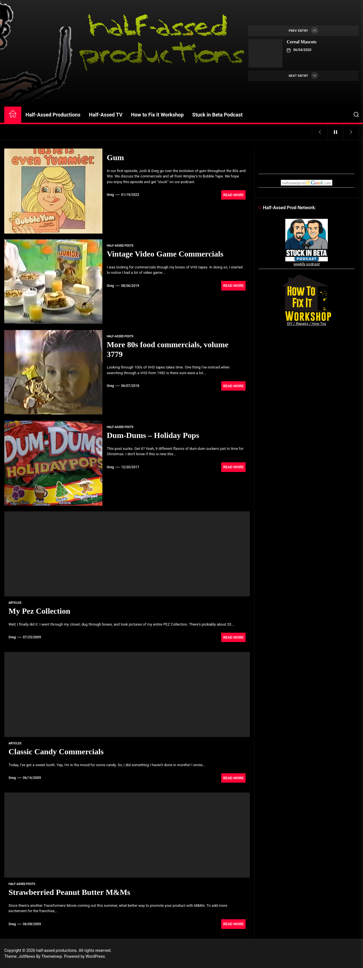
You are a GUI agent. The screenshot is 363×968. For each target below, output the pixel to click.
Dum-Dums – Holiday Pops (153, 435)
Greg (110, 195)
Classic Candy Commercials (56, 751)
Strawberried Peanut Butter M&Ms (69, 892)
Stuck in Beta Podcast (217, 115)
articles (15, 602)
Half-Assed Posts (120, 245)
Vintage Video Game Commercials (165, 253)
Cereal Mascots (301, 41)
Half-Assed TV (106, 115)
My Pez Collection (39, 611)
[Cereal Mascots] (265, 53)
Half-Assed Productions (53, 115)
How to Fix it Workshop (157, 115)
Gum (115, 157)
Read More (233, 195)
